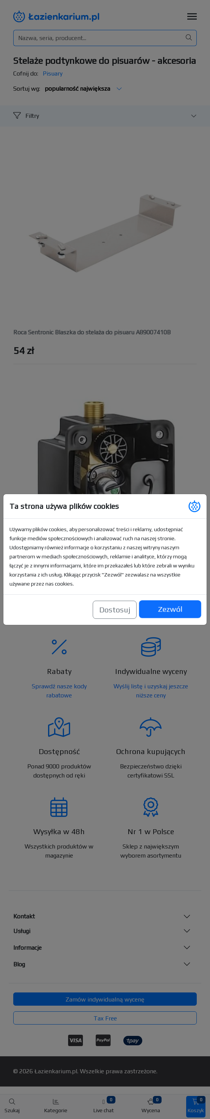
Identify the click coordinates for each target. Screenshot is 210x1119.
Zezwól (170, 609)
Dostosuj (114, 609)
